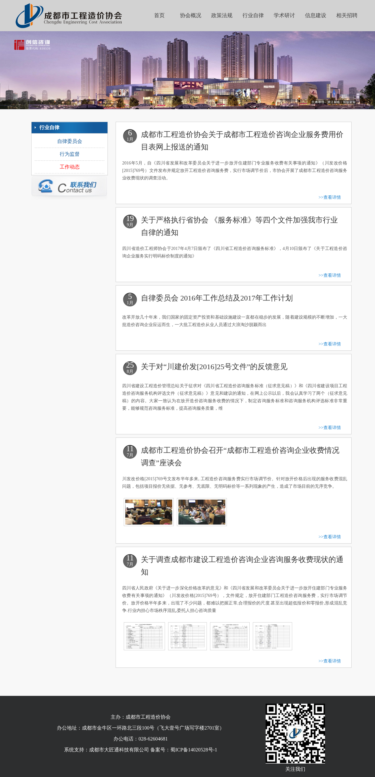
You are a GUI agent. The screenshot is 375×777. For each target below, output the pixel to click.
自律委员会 (69, 141)
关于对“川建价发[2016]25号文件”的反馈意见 (214, 367)
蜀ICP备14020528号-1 (193, 749)
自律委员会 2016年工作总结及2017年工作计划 (217, 298)
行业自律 (253, 15)
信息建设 (315, 15)
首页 (159, 15)
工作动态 (70, 166)
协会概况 (190, 15)
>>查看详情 (329, 197)
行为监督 (70, 154)
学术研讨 (284, 15)
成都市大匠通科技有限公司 (119, 749)
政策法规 (221, 15)
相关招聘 (347, 15)
